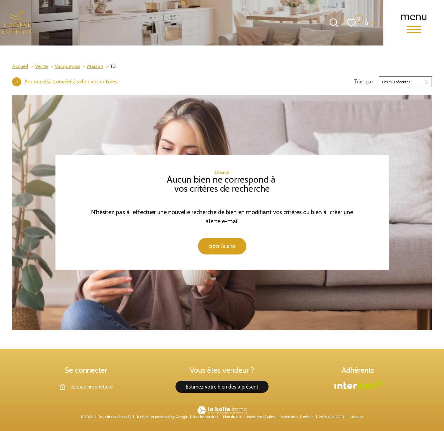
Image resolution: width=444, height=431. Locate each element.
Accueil (20, 66)
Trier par (363, 82)
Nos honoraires (205, 416)
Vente (41, 66)
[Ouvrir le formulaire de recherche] (334, 23)
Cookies (356, 416)
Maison (95, 66)
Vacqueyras (67, 66)
